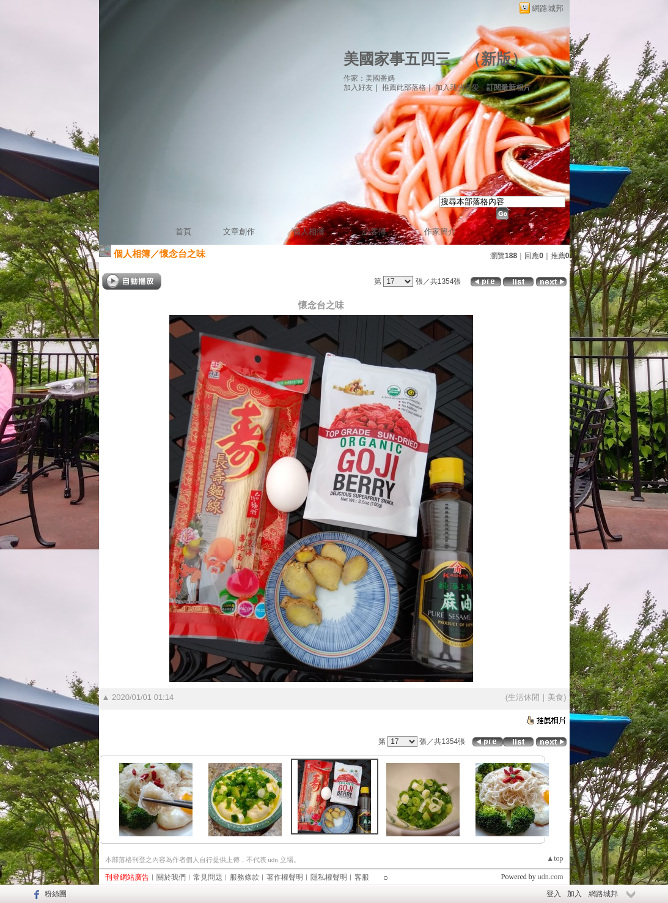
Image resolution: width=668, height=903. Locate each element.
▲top (554, 858)
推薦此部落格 (404, 87)
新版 (496, 59)
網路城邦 (547, 8)
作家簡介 (440, 231)
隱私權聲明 (328, 877)
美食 (555, 697)
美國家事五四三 (396, 59)
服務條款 (244, 877)
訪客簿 (374, 231)
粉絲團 (56, 894)
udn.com (550, 876)
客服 (361, 877)
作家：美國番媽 (369, 78)
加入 (574, 894)
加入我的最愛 (457, 87)
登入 (553, 894)
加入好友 (358, 87)
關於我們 (171, 877)
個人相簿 (309, 231)
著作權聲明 (284, 877)
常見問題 (207, 877)
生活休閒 (524, 697)
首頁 (183, 231)
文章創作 (239, 231)
